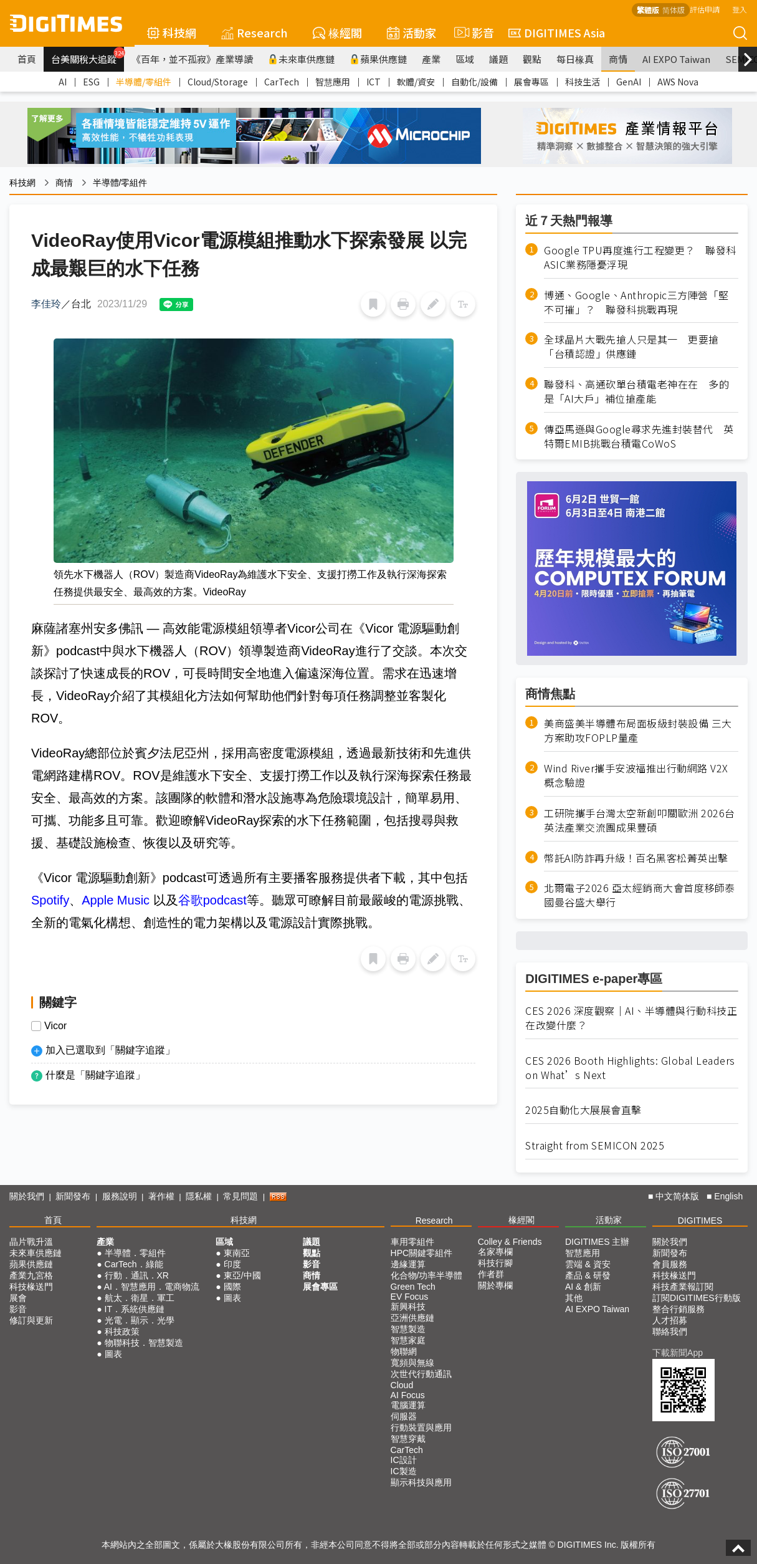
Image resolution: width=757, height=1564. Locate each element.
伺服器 (404, 1416)
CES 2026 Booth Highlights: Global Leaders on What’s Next (630, 1067)
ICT (373, 81)
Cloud (402, 1385)
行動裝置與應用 (421, 1427)
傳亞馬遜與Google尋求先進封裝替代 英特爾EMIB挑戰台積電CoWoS (639, 436)
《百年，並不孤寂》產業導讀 (192, 58)
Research (254, 32)
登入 (739, 9)
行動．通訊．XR (137, 1275)
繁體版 (648, 9)
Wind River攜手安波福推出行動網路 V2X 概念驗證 (636, 775)
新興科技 (408, 1307)
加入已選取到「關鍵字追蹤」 (110, 1050)
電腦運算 (408, 1405)
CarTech (281, 81)
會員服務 (669, 1264)
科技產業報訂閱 (682, 1287)
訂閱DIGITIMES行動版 (696, 1298)
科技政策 (122, 1331)
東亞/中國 (242, 1275)
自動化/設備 (474, 81)
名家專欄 (495, 1252)
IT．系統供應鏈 (134, 1309)
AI (63, 81)
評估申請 (705, 9)
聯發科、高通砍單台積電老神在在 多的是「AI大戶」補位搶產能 (636, 391)
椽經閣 (337, 32)
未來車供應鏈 (301, 58)
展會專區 (531, 81)
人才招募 (669, 1320)
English (728, 1196)
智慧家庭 (408, 1340)
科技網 (171, 32)
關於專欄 (495, 1285)
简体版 (673, 9)
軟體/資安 (416, 81)
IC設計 (404, 1460)
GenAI (628, 81)
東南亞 (237, 1253)
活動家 (411, 32)
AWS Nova (677, 81)
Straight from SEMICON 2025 (594, 1145)
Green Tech (413, 1287)
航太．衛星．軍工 (139, 1298)
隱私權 (199, 1196)
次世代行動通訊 (421, 1374)
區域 (464, 58)
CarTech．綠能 (134, 1264)
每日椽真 (575, 58)
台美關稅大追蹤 (87, 56)
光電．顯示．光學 (139, 1320)
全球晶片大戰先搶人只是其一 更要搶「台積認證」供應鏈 (631, 346)
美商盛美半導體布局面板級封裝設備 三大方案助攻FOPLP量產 (638, 730)
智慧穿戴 (408, 1439)
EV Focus (410, 1297)
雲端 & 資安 (588, 1264)
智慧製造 (408, 1329)
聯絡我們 (669, 1331)
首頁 (26, 58)
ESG (91, 81)
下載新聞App (677, 1353)
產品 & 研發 (588, 1275)
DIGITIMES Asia (556, 32)
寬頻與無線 (412, 1363)
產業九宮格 (31, 1275)
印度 (232, 1264)
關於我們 (26, 1196)
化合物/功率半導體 (427, 1275)
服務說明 (119, 1196)
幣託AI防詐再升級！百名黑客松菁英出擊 (636, 858)
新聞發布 (72, 1196)
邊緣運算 (408, 1264)
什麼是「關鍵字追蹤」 (95, 1075)
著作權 (161, 1196)
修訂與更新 (31, 1320)
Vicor (55, 1026)
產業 (431, 58)
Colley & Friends (510, 1242)
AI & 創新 (583, 1287)
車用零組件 (412, 1242)
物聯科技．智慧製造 (144, 1343)
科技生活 (582, 81)
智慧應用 (332, 81)
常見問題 (240, 1196)
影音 (472, 32)
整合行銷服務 (678, 1309)
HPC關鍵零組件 (422, 1253)
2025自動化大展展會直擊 (583, 1110)
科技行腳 (495, 1263)
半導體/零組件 (143, 81)
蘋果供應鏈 (378, 58)
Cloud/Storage (218, 81)
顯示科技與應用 (421, 1482)
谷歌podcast (212, 900)
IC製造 (404, 1471)
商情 (618, 58)
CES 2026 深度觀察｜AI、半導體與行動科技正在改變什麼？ (631, 1018)
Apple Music (117, 900)
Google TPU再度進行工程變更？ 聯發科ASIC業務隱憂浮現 (640, 257)
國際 (232, 1287)
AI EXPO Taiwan (676, 58)
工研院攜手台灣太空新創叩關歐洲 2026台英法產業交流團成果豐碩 (639, 820)
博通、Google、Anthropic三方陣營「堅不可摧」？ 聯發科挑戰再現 (636, 302)
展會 (18, 1298)
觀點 (532, 58)
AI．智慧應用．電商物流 (151, 1287)
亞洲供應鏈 (412, 1318)
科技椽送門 (31, 1287)
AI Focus (408, 1395)
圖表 (113, 1354)
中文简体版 (677, 1196)
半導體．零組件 (135, 1253)
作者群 (491, 1274)
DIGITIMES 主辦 (597, 1242)
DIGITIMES (700, 1221)
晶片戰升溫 (31, 1242)
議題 (498, 58)
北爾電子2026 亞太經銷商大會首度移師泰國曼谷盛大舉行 (639, 895)
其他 (574, 1298)
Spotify (50, 900)
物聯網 (404, 1351)
